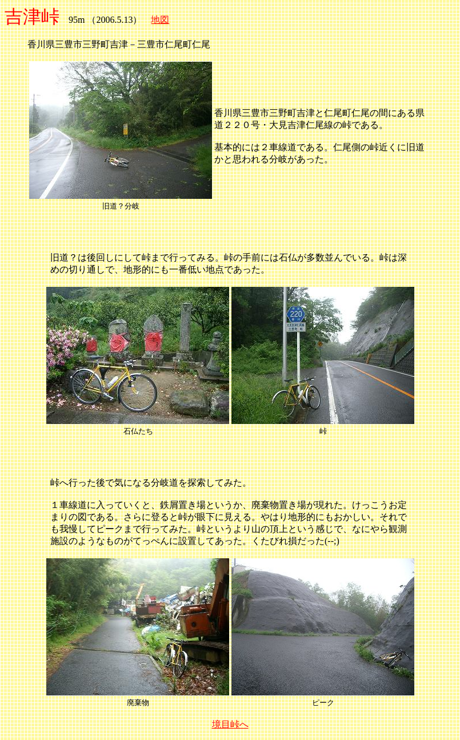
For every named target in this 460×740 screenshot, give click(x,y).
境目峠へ (230, 724)
